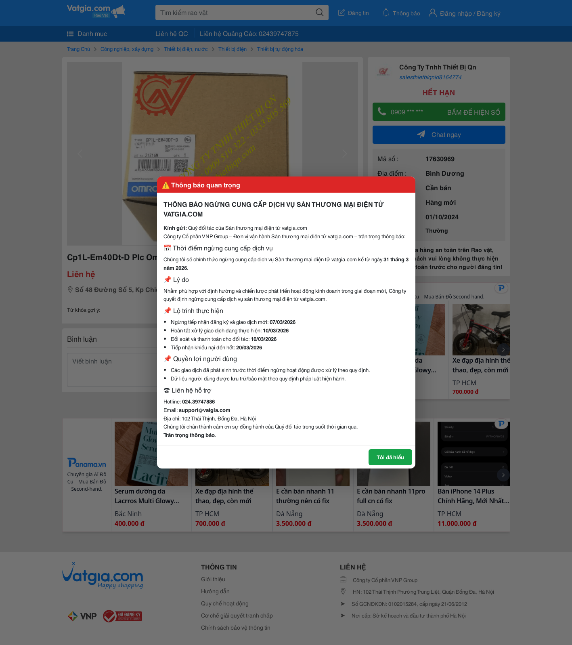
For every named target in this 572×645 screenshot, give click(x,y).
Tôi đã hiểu (390, 456)
